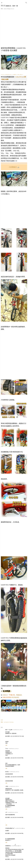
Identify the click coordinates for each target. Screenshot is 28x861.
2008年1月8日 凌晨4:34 (16, 845)
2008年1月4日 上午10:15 (13, 748)
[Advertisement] (14, 29)
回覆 (6, 745)
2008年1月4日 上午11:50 (13, 812)
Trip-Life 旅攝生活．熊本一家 (9, 5)
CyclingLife (6, 722)
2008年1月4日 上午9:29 (18, 729)
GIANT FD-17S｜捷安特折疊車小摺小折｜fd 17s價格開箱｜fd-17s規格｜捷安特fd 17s (12, 74)
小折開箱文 (13, 167)
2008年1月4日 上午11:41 (14, 786)
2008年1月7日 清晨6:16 (20, 828)
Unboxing (11, 722)
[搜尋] (26, 2)
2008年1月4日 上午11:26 (14, 771)
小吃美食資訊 (10, 697)
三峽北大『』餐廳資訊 (12, 695)
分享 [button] (2, 720)
